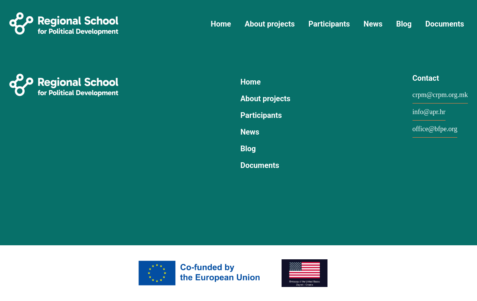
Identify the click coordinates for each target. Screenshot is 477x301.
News (373, 23)
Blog (404, 23)
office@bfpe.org (434, 129)
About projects (270, 23)
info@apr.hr (429, 112)
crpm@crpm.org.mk (440, 95)
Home (221, 23)
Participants (329, 23)
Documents (444, 23)
